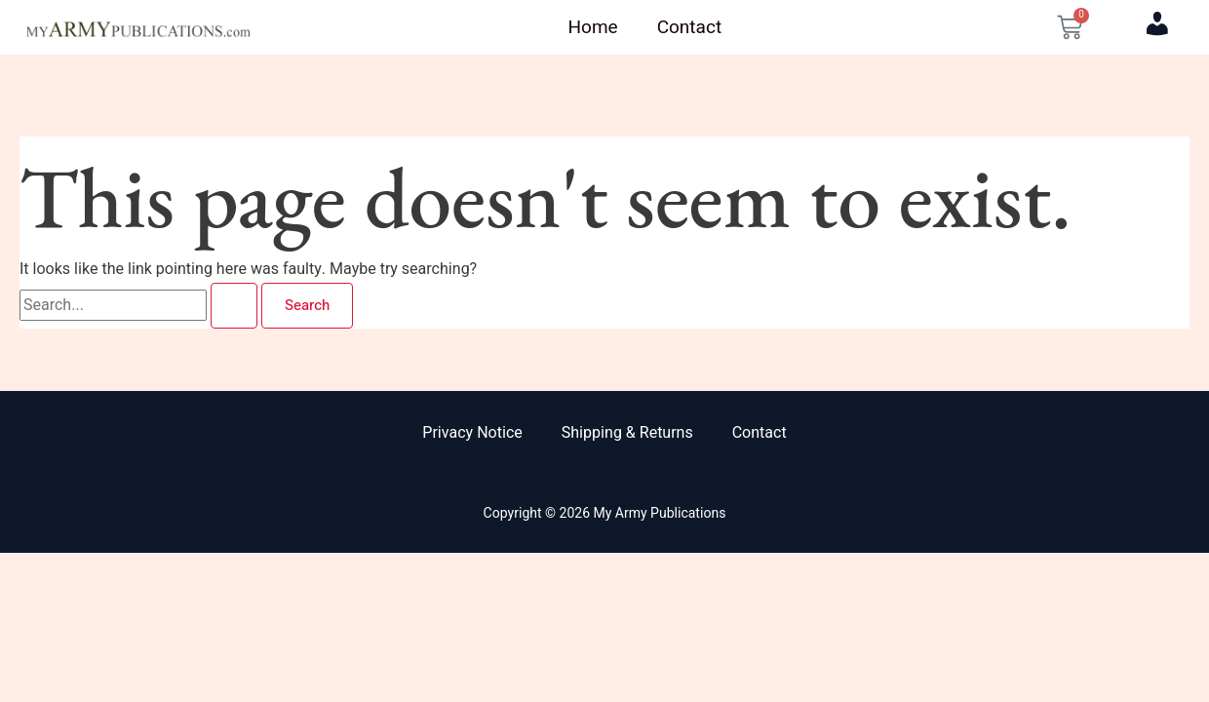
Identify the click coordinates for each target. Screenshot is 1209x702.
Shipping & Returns (627, 433)
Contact (689, 27)
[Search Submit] (234, 306)
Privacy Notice (472, 433)
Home (593, 27)
